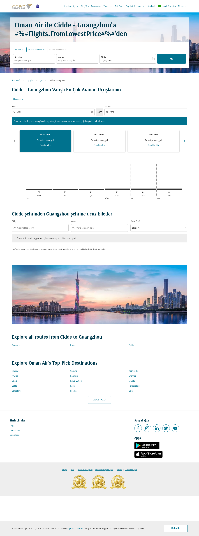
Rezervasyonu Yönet (102, 6)
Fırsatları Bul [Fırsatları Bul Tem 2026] (153, 145)
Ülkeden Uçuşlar (131, 470)
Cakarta (73, 371)
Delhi (131, 391)
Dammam (16, 345)
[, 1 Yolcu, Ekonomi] (35, 49)
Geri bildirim (15, 430)
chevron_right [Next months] (184, 141)
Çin (41, 80)
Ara (171, 59)
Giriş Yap (85, 6)
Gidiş (103, 57)
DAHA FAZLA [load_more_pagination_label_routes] (99, 400)
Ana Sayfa (16, 80)
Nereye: (107, 106)
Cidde (131, 345)
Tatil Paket (119, 6)
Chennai (132, 376)
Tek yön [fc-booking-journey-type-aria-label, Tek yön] (17, 49)
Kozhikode (133, 371)
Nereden (18, 57)
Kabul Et (175, 528)
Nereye (61, 57)
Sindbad (151, 6)
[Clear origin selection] (92, 112)
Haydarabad (134, 386)
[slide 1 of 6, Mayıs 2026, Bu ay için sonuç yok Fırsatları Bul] (45, 141)
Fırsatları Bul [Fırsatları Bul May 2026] (45, 145)
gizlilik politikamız (76, 528)
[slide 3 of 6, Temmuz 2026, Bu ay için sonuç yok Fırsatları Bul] (153, 141)
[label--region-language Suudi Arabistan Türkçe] (172, 6)
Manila (132, 381)
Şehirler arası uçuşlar (85, 470)
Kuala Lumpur (76, 381)
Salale (14, 381)
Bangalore (16, 391)
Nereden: (15, 106)
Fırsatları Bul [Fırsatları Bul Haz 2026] (99, 145)
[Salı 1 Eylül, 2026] (143, 189)
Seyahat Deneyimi (136, 6)
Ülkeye (64, 470)
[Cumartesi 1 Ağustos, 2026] (117, 189)
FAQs (12, 426)
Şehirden (119, 470)
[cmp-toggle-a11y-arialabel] (99, 112)
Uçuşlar (30, 80)
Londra (73, 391)
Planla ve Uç (72, 6)
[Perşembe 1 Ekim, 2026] (169, 189)
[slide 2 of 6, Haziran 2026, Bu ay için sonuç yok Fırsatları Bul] (99, 141)
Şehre (72, 470)
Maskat (15, 371)
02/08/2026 (106, 60)
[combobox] (34, 60)
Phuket (15, 376)
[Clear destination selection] (185, 112)
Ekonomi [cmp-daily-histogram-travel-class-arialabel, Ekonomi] (17, 99)
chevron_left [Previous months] (14, 141)
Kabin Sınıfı (135, 221)
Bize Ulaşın (14, 435)
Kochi (72, 386)
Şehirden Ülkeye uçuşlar (104, 470)
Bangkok (74, 376)
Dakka (14, 386)
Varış (73, 221)
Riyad (72, 345)
